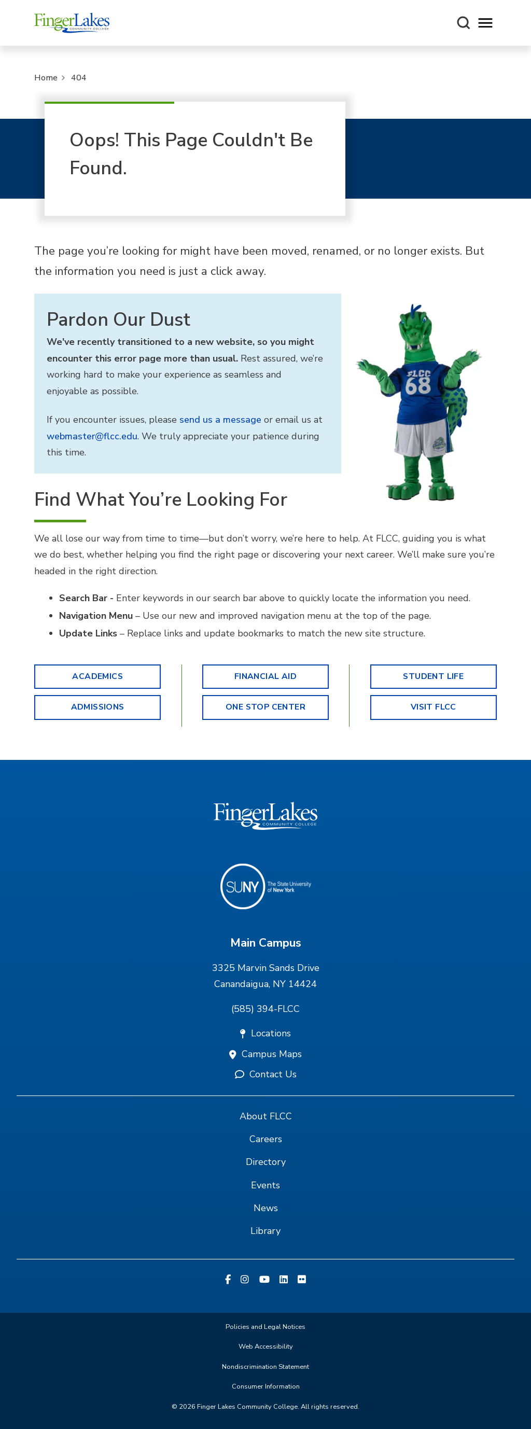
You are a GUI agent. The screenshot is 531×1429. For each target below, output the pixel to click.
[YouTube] (264, 1280)
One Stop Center (265, 707)
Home (46, 78)
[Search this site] (463, 22)
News (266, 1208)
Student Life (433, 676)
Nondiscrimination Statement (265, 1366)
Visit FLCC (433, 707)
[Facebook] (228, 1280)
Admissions (97, 707)
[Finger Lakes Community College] (71, 23)
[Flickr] (302, 1280)
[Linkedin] (284, 1280)
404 (79, 78)
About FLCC (266, 1116)
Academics (97, 676)
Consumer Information (266, 1386)
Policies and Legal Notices (265, 1326)
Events (265, 1185)
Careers (265, 1139)
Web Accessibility (266, 1346)
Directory (266, 1162)
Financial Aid (265, 676)
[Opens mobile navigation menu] (485, 23)
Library (265, 1231)
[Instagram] (245, 1280)
